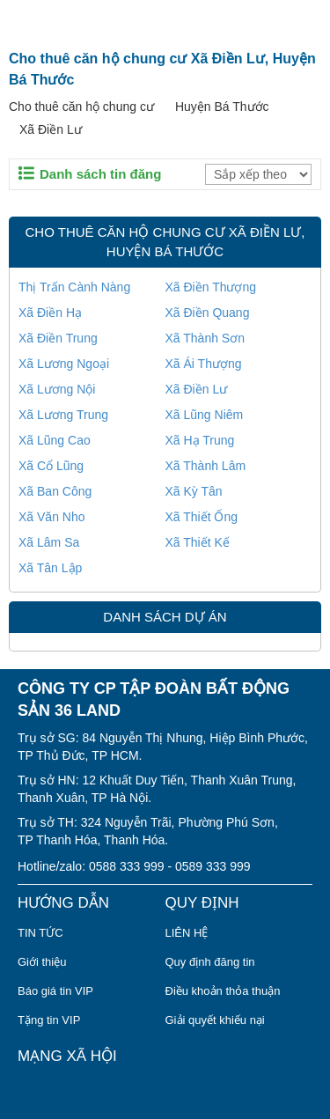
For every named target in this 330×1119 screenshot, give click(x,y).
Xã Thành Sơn (205, 338)
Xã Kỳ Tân (194, 491)
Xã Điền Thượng (211, 287)
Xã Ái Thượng (203, 364)
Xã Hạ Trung (200, 440)
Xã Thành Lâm (205, 466)
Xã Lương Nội (56, 389)
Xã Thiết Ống (201, 517)
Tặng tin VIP (49, 1020)
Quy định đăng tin (210, 961)
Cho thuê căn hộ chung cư (81, 106)
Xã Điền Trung (58, 338)
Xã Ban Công (55, 491)
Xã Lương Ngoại (63, 364)
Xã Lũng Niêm (204, 415)
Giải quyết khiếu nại (215, 1020)
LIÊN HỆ (187, 932)
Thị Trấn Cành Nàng (74, 287)
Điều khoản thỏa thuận (223, 991)
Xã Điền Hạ (50, 313)
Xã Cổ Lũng (51, 466)
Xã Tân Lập (50, 568)
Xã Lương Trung (63, 415)
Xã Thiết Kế (197, 542)
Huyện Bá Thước (222, 106)
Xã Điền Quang (207, 313)
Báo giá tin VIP (55, 991)
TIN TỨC (40, 932)
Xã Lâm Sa (48, 542)
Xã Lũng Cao (54, 440)
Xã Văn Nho (51, 517)
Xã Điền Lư (50, 129)
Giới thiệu (42, 961)
